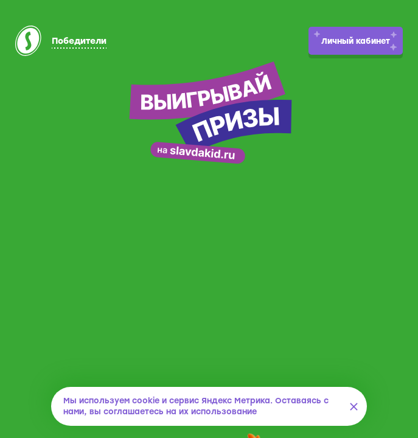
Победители (79, 41)
